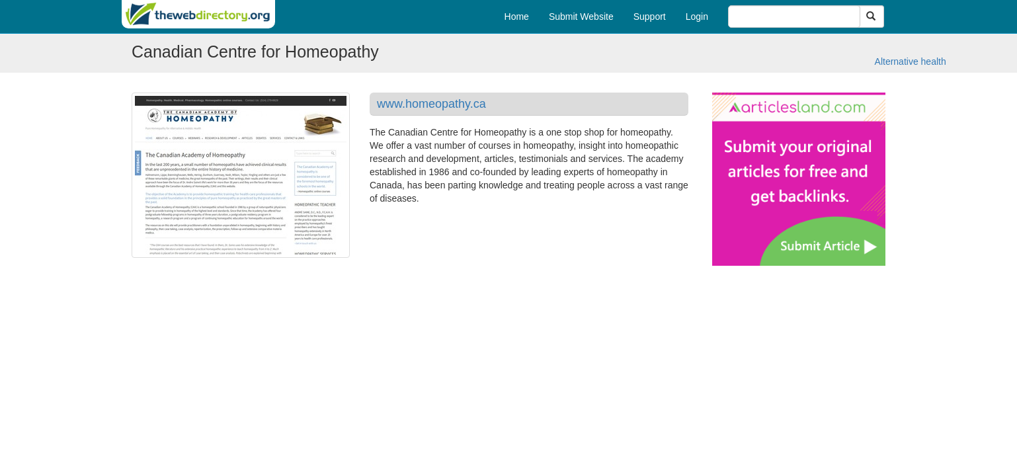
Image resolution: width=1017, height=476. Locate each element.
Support (649, 16)
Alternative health (910, 61)
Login (697, 16)
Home (517, 16)
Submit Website (581, 16)
